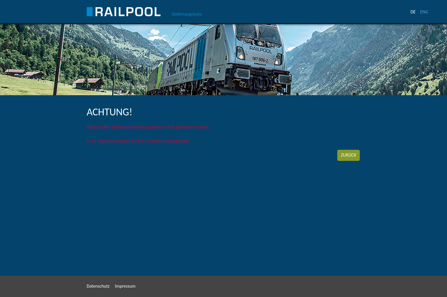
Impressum (125, 286)
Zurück (348, 155)
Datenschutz (98, 286)
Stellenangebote (187, 14)
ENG (424, 11)
